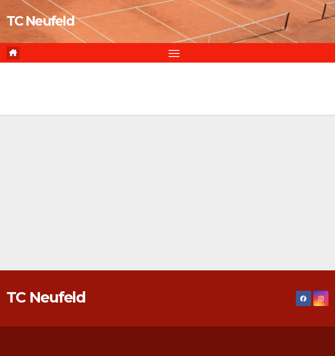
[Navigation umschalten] (174, 53)
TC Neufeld (40, 21)
